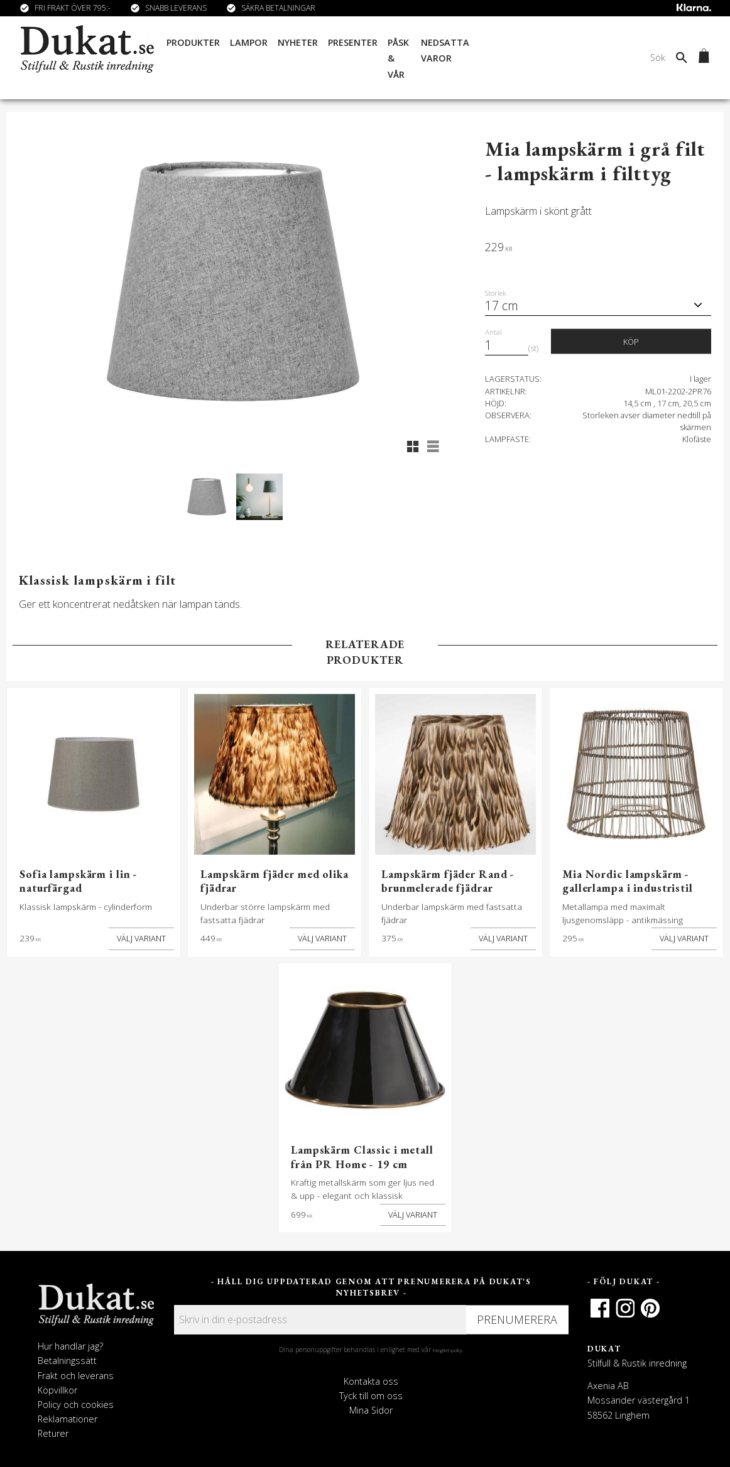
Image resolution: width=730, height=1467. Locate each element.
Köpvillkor (57, 1390)
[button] (413, 446)
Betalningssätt (67, 1361)
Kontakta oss (371, 1381)
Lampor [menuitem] (247, 42)
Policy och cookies (76, 1404)
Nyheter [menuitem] (296, 42)
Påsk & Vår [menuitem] (397, 58)
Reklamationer (67, 1419)
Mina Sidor (371, 1410)
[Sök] (681, 58)
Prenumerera (517, 1319)
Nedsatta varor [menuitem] (445, 50)
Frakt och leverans (76, 1376)
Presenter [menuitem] (351, 42)
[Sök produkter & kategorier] (592, 58)
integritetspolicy (447, 1350)
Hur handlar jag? (70, 1346)
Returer (53, 1433)
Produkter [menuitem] (192, 42)
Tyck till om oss (371, 1396)
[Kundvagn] (701, 57)
